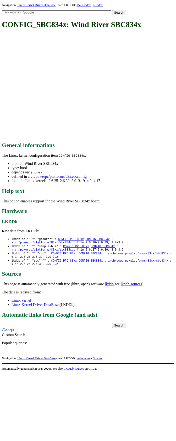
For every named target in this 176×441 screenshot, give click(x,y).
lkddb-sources (131, 288)
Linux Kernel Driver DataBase (36, 5)
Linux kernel (21, 304)
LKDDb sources (74, 372)
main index (83, 362)
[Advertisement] (51, 85)
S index (98, 5)
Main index (84, 5)
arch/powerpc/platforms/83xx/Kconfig (57, 176)
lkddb (109, 288)
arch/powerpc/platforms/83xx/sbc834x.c (43, 243)
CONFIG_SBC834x (98, 239)
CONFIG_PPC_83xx (71, 239)
